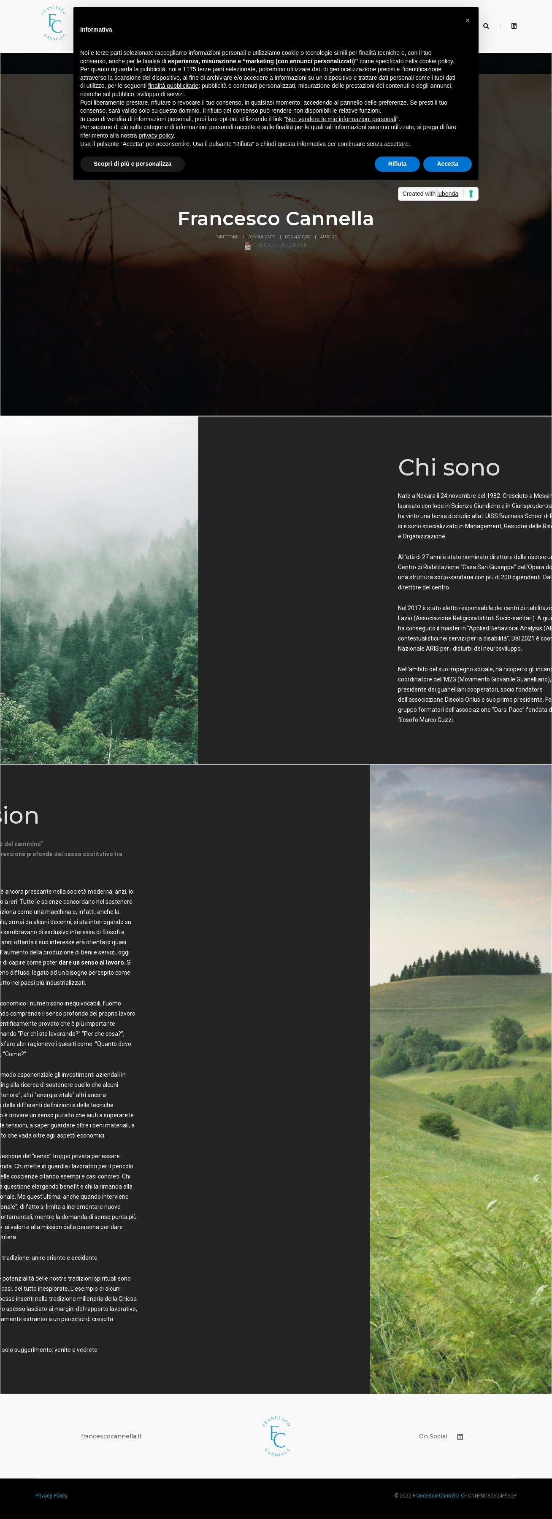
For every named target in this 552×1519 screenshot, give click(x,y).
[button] (467, 20)
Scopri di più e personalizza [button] (132, 163)
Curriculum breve (276, 235)
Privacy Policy (51, 1486)
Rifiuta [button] (397, 163)
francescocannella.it (111, 1426)
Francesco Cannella (436, 1486)
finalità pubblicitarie (173, 85)
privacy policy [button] (156, 135)
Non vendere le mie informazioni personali (341, 119)
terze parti (211, 69)
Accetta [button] (447, 163)
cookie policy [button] (436, 61)
